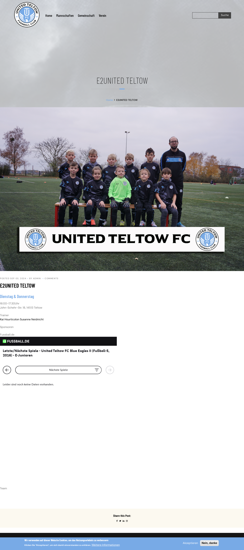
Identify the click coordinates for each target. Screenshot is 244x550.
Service (129, 473)
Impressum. (35, 455)
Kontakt (129, 463)
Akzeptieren (190, 543)
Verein (102, 15)
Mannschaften (65, 15)
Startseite (130, 452)
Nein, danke (209, 543)
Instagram (186, 452)
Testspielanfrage (134, 478)
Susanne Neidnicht (32, 319)
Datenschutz (132, 457)
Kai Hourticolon (9, 319)
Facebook (185, 457)
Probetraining (132, 468)
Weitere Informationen (106, 545)
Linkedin (185, 463)
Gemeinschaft (86, 15)
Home (48, 15)
